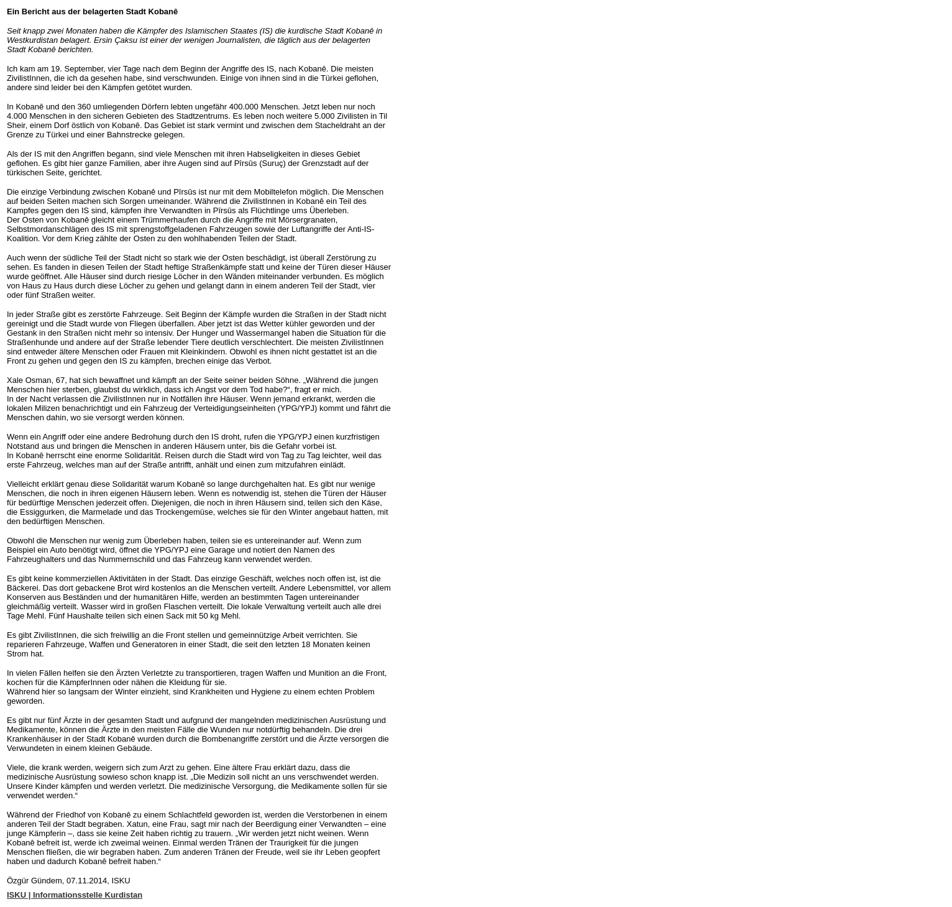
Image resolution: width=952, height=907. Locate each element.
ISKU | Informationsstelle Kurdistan (74, 895)
